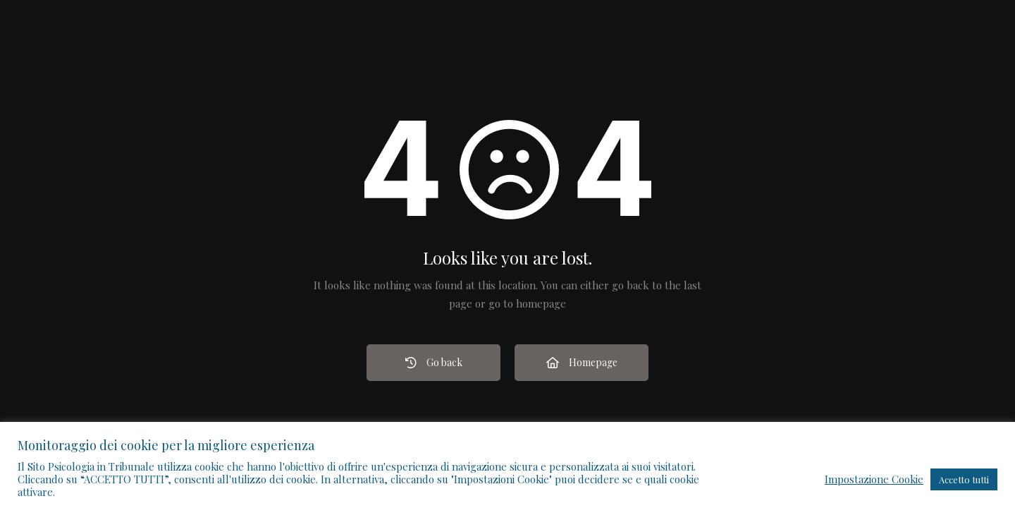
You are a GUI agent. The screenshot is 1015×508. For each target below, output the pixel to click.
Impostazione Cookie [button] (874, 479)
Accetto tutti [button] (964, 479)
